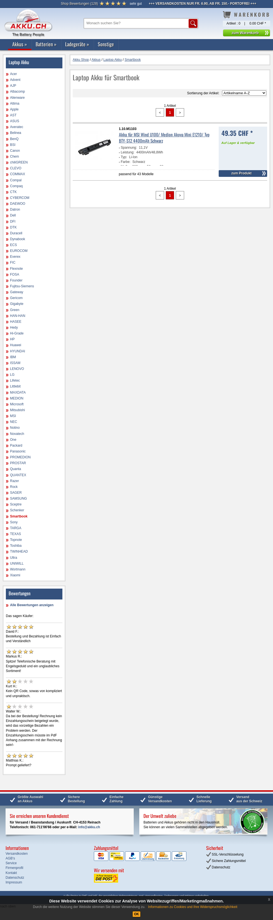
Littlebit (15, 386)
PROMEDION (20, 457)
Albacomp (17, 91)
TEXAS (15, 534)
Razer (14, 481)
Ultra (13, 558)
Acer (13, 74)
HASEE (15, 322)
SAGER (16, 493)
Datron (15, 209)
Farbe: (126, 162)
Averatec (16, 127)
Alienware (17, 98)
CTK (13, 192)
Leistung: (128, 152)
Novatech (17, 434)
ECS (13, 245)
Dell (13, 215)
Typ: (124, 157)
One (13, 440)
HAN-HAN (17, 316)
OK (136, 914)
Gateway (16, 292)
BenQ (14, 139)
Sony (14, 522)
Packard (16, 445)
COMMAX (17, 174)
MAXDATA (18, 392)
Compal (15, 180)
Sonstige (106, 44)
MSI (13, 416)
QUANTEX (18, 475)
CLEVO (15, 168)
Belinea (15, 133)
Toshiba (15, 546)
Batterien (46, 44)
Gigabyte (16, 304)
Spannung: (129, 148)
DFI (12, 221)
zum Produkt (241, 173)
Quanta (15, 469)
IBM (13, 357)
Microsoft (17, 404)
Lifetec (15, 380)
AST (13, 115)
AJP (13, 86)
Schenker (17, 510)
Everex (15, 257)
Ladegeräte (77, 44)
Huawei (15, 345)
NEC (13, 422)
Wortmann (17, 569)
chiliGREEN (19, 162)
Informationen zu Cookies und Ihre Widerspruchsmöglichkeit (192, 907)
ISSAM (15, 363)
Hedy (14, 327)
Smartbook (19, 516)
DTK (13, 227)
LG (12, 375)
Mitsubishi (17, 410)
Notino (15, 428)
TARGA (15, 528)
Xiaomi (15, 575)
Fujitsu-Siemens (22, 286)
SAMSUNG (18, 498)
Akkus (19, 44)
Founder (16, 280)
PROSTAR (18, 463)
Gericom (16, 298)
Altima (14, 103)
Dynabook (17, 239)
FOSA (14, 274)
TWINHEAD (19, 551)
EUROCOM (19, 251)
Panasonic (18, 451)
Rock (14, 487)
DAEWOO (17, 204)
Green (14, 310)
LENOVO (17, 369)
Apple (14, 109)
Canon (15, 151)
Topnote (16, 540)
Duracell (16, 233)
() (79, 4)
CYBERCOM (19, 198)
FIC (12, 262)
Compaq (16, 186)
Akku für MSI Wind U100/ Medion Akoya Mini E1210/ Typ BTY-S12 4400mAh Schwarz (164, 137)
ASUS (14, 121)
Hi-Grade (17, 333)
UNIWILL (17, 563)
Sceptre (15, 504)
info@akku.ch (89, 827)
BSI (12, 145)
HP (12, 339)
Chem (14, 156)
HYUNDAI (17, 351)
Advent (15, 80)
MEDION (16, 398)
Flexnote (16, 269)
